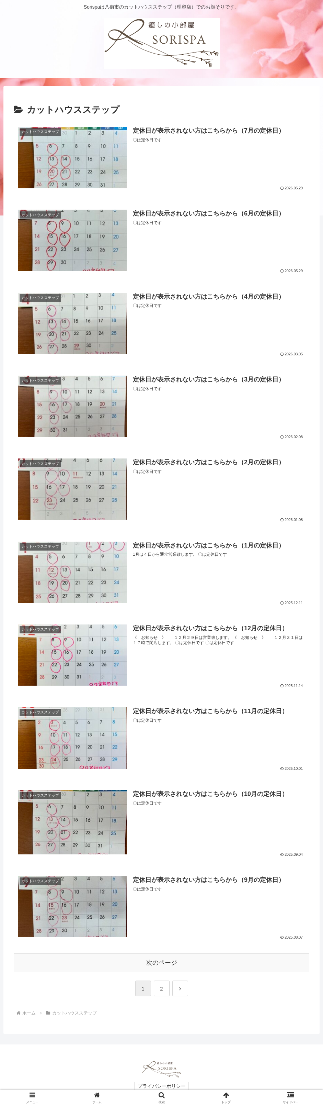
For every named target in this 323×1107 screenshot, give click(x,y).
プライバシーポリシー (162, 1085)
